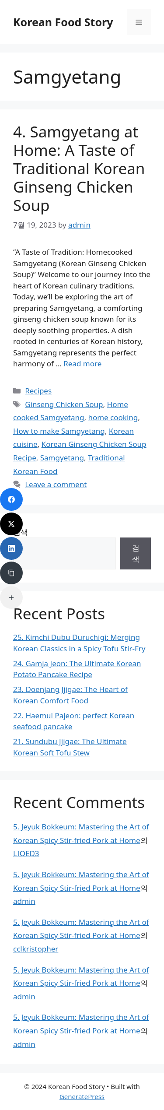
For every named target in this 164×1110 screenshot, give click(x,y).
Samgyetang (62, 458)
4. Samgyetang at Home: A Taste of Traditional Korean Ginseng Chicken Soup (79, 168)
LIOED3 (26, 853)
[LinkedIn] (11, 548)
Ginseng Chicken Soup (64, 404)
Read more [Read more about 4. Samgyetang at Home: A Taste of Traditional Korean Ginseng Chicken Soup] (82, 363)
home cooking (113, 417)
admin (24, 901)
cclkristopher (35, 949)
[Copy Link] (11, 573)
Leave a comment (56, 484)
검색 (136, 553)
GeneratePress (82, 1096)
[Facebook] (11, 499)
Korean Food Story (63, 21)
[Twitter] (11, 524)
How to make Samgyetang (59, 431)
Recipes (38, 391)
